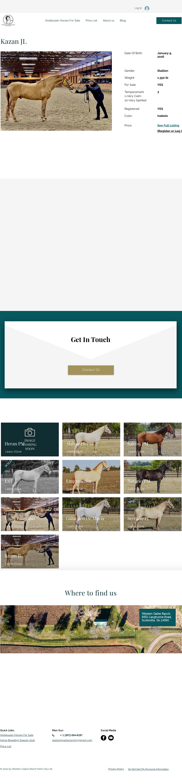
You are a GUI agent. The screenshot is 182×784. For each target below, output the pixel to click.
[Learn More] (13, 451)
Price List (5, 746)
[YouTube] (111, 738)
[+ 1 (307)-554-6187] (71, 735)
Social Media (108, 730)
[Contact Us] (169, 20)
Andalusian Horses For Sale (16, 735)
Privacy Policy (116, 769)
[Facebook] (103, 738)
